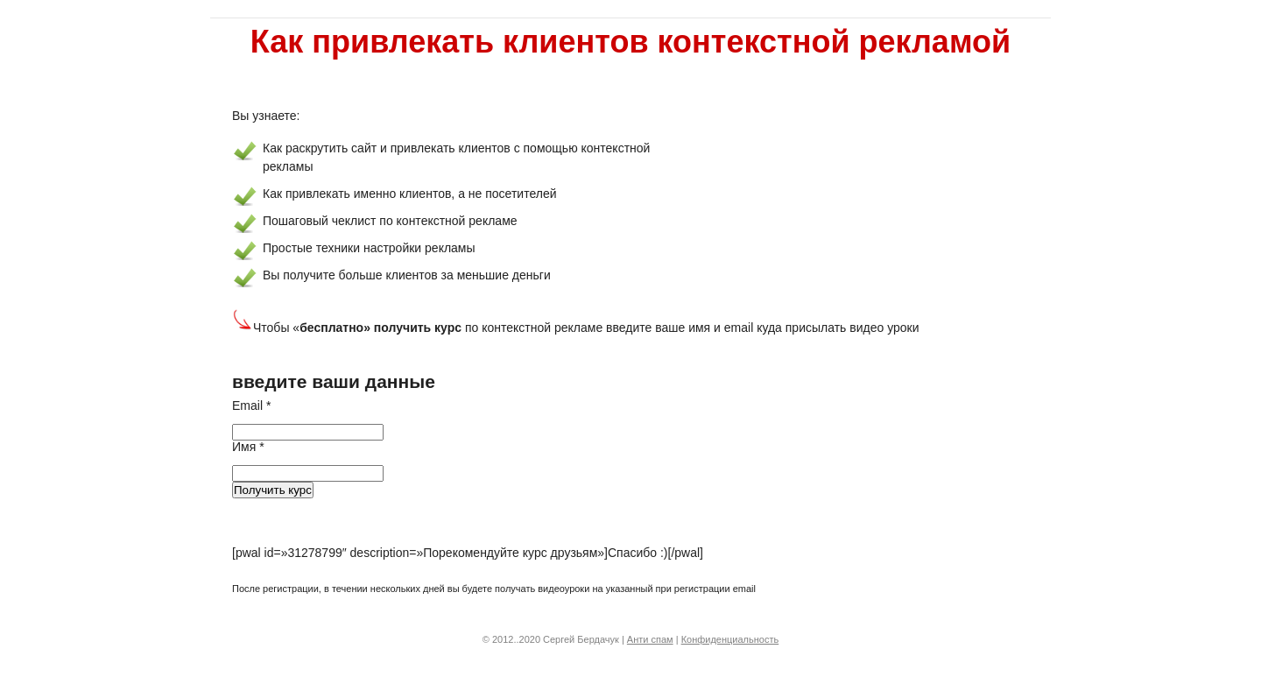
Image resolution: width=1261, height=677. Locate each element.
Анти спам (650, 639)
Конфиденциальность (730, 639)
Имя (248, 447)
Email (251, 405)
